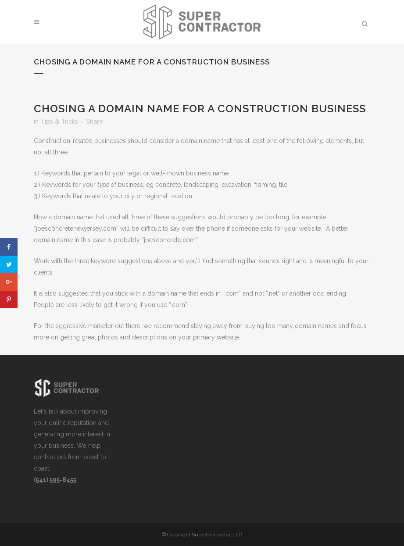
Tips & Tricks (59, 121)
